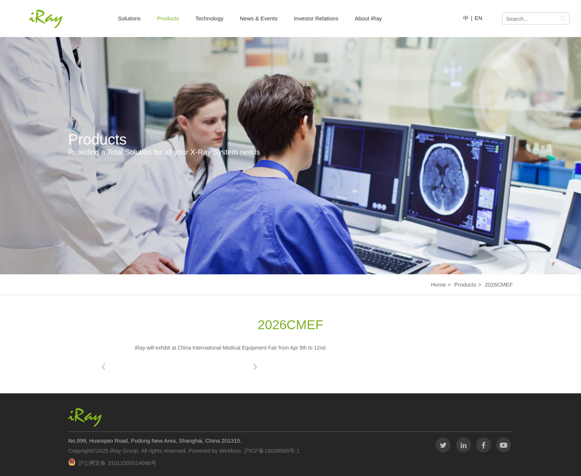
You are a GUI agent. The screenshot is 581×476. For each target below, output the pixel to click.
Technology (209, 18)
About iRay (368, 18)
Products (168, 18)
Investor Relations (316, 18)
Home (438, 284)
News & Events (259, 18)
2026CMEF (499, 284)
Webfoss (230, 450)
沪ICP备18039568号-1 (270, 450)
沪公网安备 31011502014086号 (117, 463)
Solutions (129, 18)
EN (478, 18)
